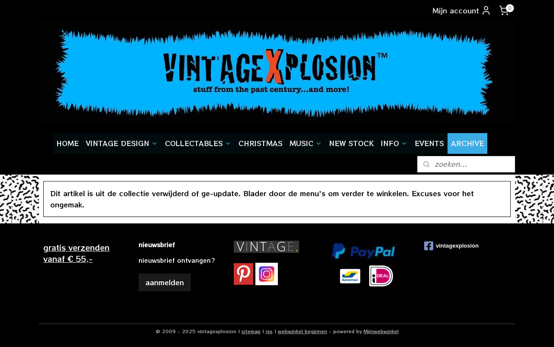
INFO (394, 143)
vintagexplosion (451, 246)
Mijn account (461, 10)
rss (269, 331)
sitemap (251, 331)
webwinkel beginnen (302, 331)
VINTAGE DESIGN (122, 143)
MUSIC (306, 143)
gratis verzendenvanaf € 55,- (76, 253)
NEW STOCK (351, 143)
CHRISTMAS (260, 143)
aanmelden (164, 282)
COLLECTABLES (198, 143)
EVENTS (429, 143)
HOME (67, 143)
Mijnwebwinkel (381, 331)
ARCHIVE (467, 143)
